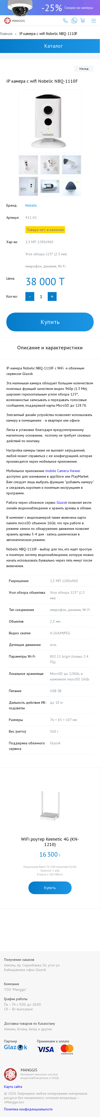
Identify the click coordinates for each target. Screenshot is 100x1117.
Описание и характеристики (50, 347)
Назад (84, 68)
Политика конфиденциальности (28, 1109)
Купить (50, 322)
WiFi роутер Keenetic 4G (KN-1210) (50, 841)
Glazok (62, 502)
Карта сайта (13, 1086)
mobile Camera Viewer (62, 471)
